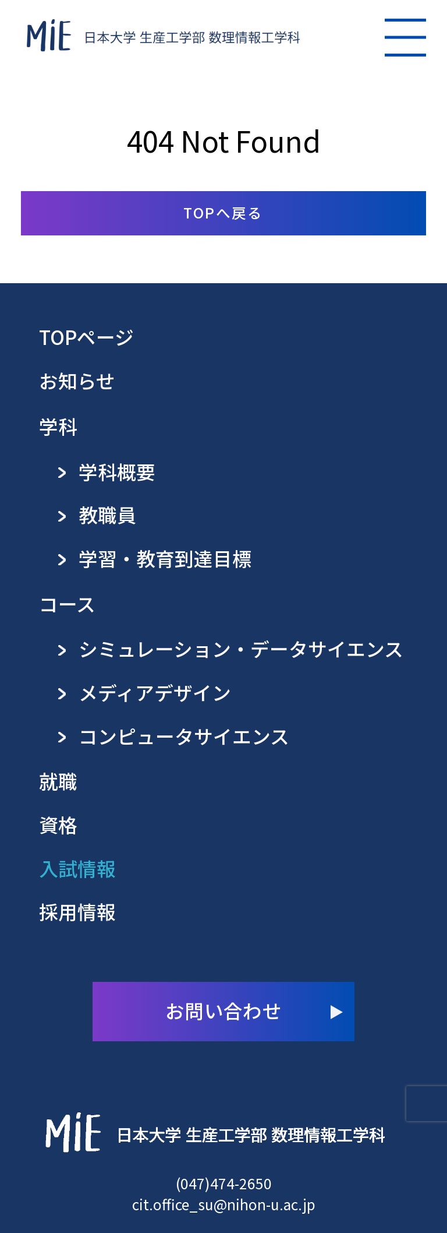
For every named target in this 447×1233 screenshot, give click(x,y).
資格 (58, 824)
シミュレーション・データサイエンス (241, 648)
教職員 (107, 514)
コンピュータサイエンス (184, 736)
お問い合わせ (223, 1010)
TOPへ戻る (223, 212)
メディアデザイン (155, 692)
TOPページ (86, 337)
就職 (58, 781)
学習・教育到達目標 (165, 558)
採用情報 (77, 911)
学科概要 (117, 471)
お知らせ (77, 380)
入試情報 (77, 868)
